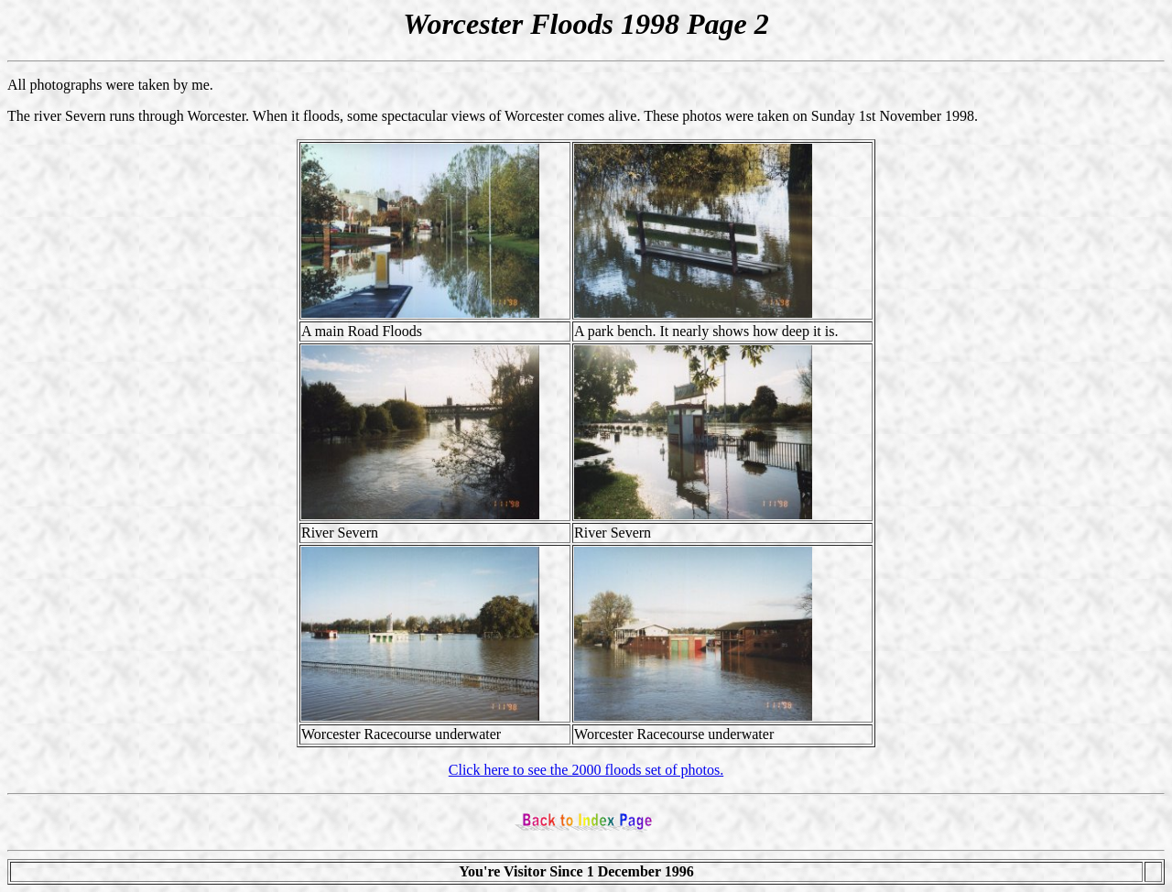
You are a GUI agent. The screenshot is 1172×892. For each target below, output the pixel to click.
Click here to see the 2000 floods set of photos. (586, 770)
